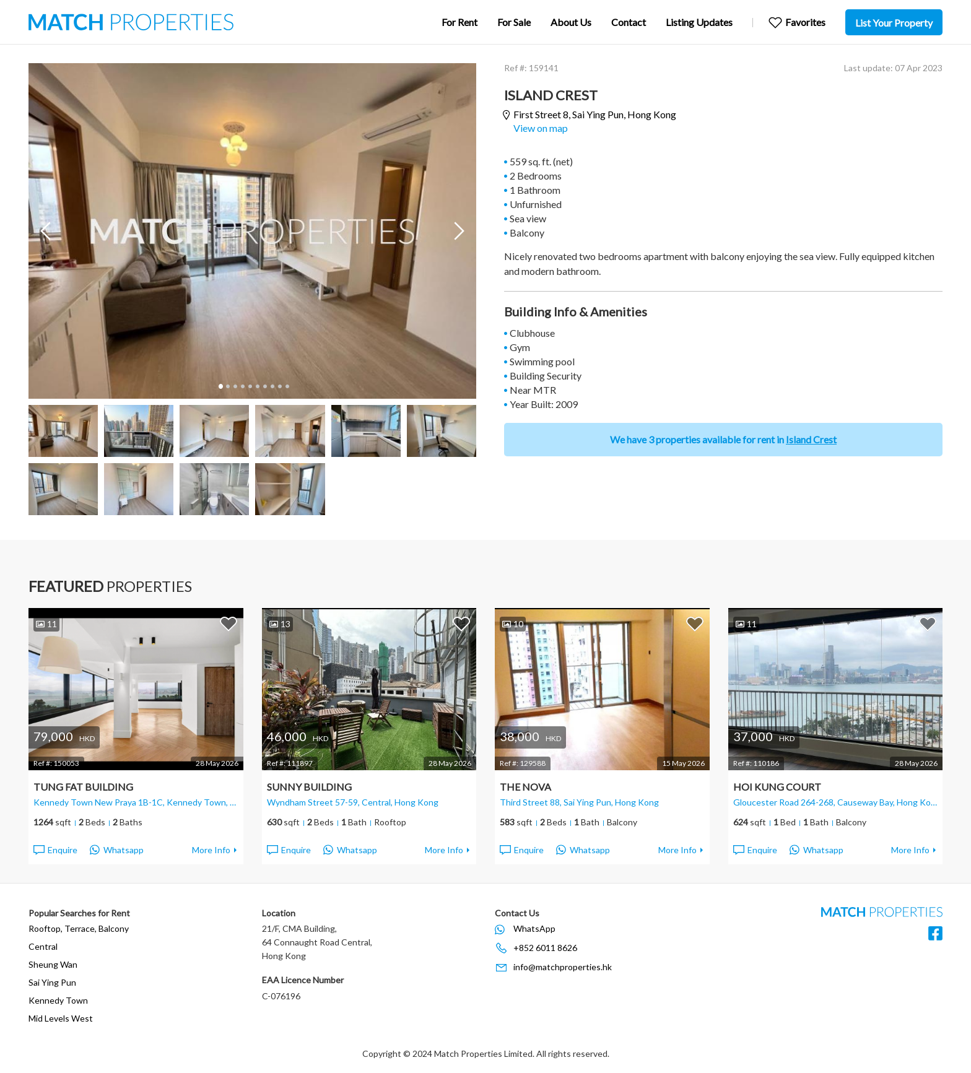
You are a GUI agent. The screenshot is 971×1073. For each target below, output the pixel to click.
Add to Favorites (228, 623)
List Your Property (894, 22)
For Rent (459, 22)
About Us (571, 22)
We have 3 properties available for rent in (723, 439)
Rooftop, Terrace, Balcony (78, 928)
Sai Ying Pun (52, 982)
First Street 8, (594, 114)
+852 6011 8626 (545, 947)
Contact (628, 22)
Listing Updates (699, 22)
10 (286, 386)
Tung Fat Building (83, 787)
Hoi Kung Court (777, 787)
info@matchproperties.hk (562, 967)
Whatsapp (117, 850)
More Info (211, 850)
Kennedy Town (58, 1000)
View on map (540, 128)
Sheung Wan (52, 964)
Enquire (54, 850)
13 (279, 624)
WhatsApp (534, 928)
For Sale (514, 22)
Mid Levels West (60, 1018)
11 (46, 624)
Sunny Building (309, 787)
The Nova (525, 787)
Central (43, 946)
